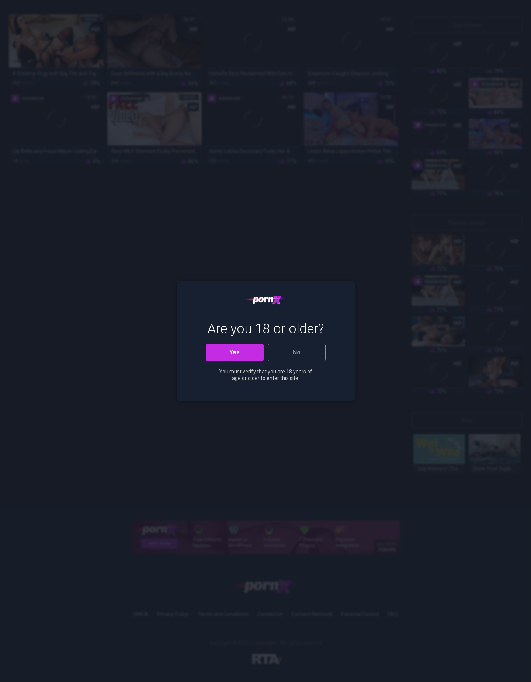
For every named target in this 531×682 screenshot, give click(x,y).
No (297, 352)
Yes (234, 352)
